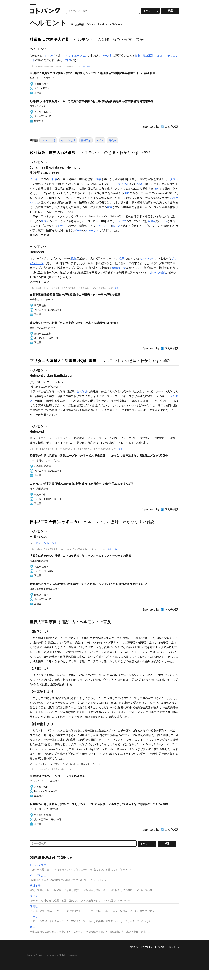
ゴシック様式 (157, 272)
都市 (137, 55)
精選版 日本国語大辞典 (49, 39)
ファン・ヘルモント (45, 543)
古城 (68, 60)
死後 (43, 221)
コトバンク (45, 11)
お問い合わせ (173, 947)
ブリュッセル (120, 183)
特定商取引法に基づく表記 (152, 947)
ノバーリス (91, 230)
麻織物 (112, 140)
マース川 (107, 55)
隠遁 (139, 183)
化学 (54, 179)
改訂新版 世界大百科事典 (53, 152)
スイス (100, 140)
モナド (61, 225)
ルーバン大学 (48, 140)
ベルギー (35, 179)
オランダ (49, 55)
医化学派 (81, 391)
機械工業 (86, 140)
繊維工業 (148, 55)
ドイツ (122, 221)
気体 (156, 188)
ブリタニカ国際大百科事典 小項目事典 (63, 361)
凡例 (88, 66)
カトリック (148, 258)
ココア (160, 55)
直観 (109, 207)
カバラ (163, 221)
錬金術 (152, 221)
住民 (122, 258)
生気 (127, 193)
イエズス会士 (68, 140)
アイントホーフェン (75, 55)
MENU (33, 3)
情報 (83, 66)
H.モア (116, 225)
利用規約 (134, 947)
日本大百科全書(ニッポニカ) (54, 522)
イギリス (101, 225)
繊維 (73, 258)
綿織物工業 (119, 267)
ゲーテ (78, 230)
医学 (98, 179)
